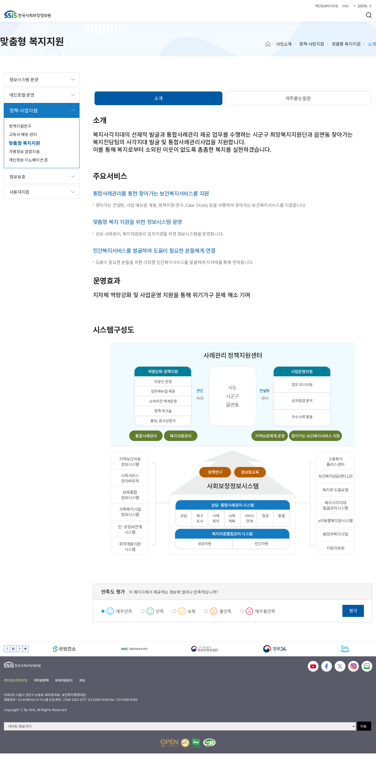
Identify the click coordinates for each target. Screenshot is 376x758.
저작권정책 (41, 680)
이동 (363, 726)
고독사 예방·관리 (23, 134)
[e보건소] (64, 649)
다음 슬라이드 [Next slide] (19, 649)
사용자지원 (19, 192)
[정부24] (275, 649)
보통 (192, 611)
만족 (160, 611)
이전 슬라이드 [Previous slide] (7, 649)
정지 (13, 649)
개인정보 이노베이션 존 (28, 160)
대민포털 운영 (21, 94)
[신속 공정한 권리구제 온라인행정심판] (204, 649)
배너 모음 (25, 649)
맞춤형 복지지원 (346, 44)
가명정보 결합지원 (24, 151)
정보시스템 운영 (23, 79)
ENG (345, 6)
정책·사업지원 (311, 44)
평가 (353, 610)
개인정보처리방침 (326, 6)
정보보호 (17, 176)
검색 (369, 15)
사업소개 (284, 44)
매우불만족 (265, 611)
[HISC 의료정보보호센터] (134, 649)
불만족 (225, 611)
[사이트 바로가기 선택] (180, 726)
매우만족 (124, 611)
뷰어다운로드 (64, 680)
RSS (82, 680)
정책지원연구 (20, 126)
